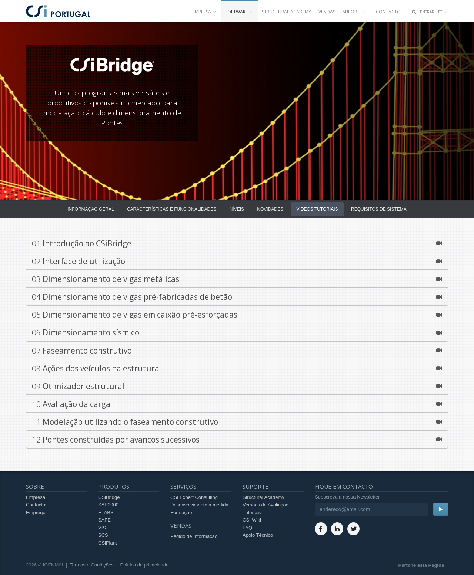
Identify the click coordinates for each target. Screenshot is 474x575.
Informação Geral (90, 209)
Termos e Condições (92, 565)
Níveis (237, 209)
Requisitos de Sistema (379, 209)
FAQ (247, 527)
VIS (102, 527)
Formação (181, 512)
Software (239, 12)
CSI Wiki (252, 520)
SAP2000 (108, 504)
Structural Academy (286, 12)
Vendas (326, 12)
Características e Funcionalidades (171, 209)
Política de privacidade (144, 565)
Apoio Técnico (258, 535)
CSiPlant (107, 543)
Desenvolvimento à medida (199, 504)
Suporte (355, 12)
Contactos (37, 504)
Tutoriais (252, 512)
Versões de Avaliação (265, 504)
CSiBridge (109, 497)
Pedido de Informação (193, 536)
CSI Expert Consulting (194, 497)
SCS (103, 535)
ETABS (106, 512)
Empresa (205, 12)
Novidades (270, 209)
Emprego (36, 512)
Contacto (388, 12)
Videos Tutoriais (317, 209)
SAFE (104, 520)
